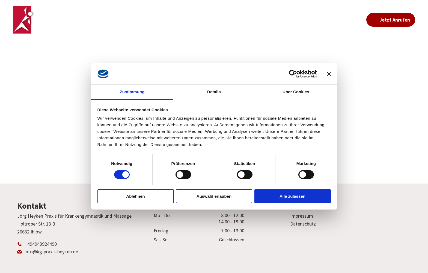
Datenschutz (303, 224)
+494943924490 (41, 244)
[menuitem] (160, 20)
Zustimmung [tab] (132, 91)
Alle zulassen (292, 196)
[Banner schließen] (329, 74)
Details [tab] (214, 91)
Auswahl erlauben (214, 196)
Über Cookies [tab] (296, 91)
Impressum (301, 216)
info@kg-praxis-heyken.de (51, 251)
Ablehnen (135, 196)
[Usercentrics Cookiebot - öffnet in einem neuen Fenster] (293, 74)
